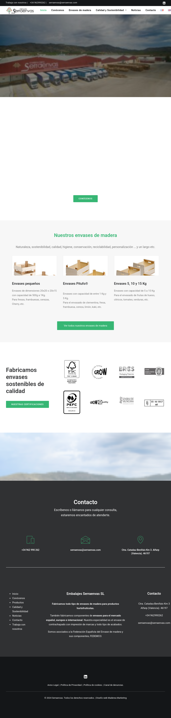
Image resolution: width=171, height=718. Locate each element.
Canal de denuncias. (114, 685)
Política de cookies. (93, 685)
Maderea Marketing (117, 698)
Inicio (43, 10)
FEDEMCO (95, 636)
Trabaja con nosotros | (17, 3)
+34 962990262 (154, 615)
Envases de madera (80, 10)
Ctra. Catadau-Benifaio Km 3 (154, 603)
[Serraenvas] (20, 10)
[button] (164, 3)
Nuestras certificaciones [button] (27, 404)
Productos (18, 602)
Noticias (136, 10)
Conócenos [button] (85, 199)
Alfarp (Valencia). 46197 (154, 608)
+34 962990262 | (38, 3)
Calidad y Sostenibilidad (111, 10)
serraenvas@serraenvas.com (63, 3)
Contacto (150, 10)
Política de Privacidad (71, 685)
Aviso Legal (52, 685)
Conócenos (57, 10)
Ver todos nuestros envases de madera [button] (85, 325)
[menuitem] (17, 2)
